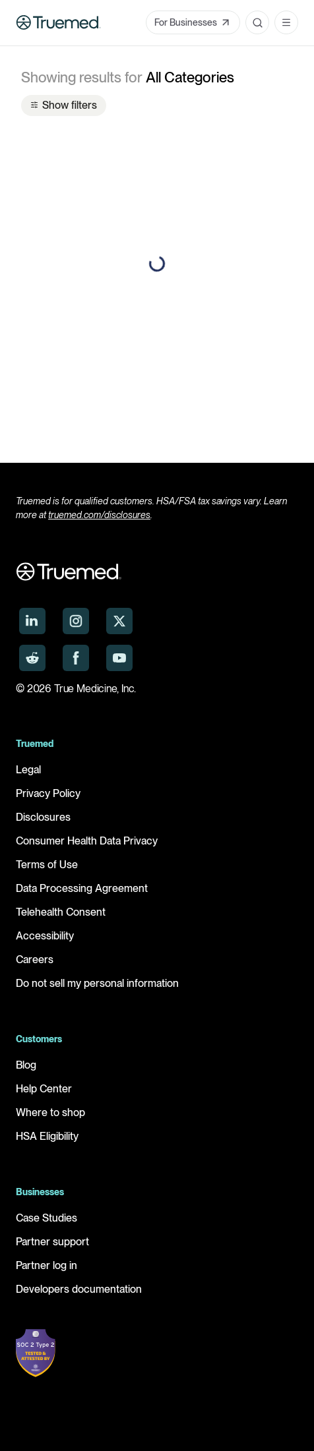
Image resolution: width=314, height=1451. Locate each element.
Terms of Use (47, 864)
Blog (26, 1065)
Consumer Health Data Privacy (87, 841)
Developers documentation (79, 1289)
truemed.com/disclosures (99, 515)
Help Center (44, 1088)
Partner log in (46, 1265)
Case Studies (46, 1218)
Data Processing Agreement (82, 888)
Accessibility (45, 936)
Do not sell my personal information (97, 983)
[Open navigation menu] (286, 22)
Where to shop (50, 1112)
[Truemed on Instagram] (76, 621)
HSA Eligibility (47, 1136)
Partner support (52, 1241)
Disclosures (43, 817)
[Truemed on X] (119, 621)
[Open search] (257, 22)
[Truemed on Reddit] (32, 658)
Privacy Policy (48, 793)
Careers (34, 959)
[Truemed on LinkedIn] (32, 621)
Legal (28, 769)
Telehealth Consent (61, 912)
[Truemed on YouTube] (119, 658)
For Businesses (193, 22)
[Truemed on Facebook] (76, 658)
